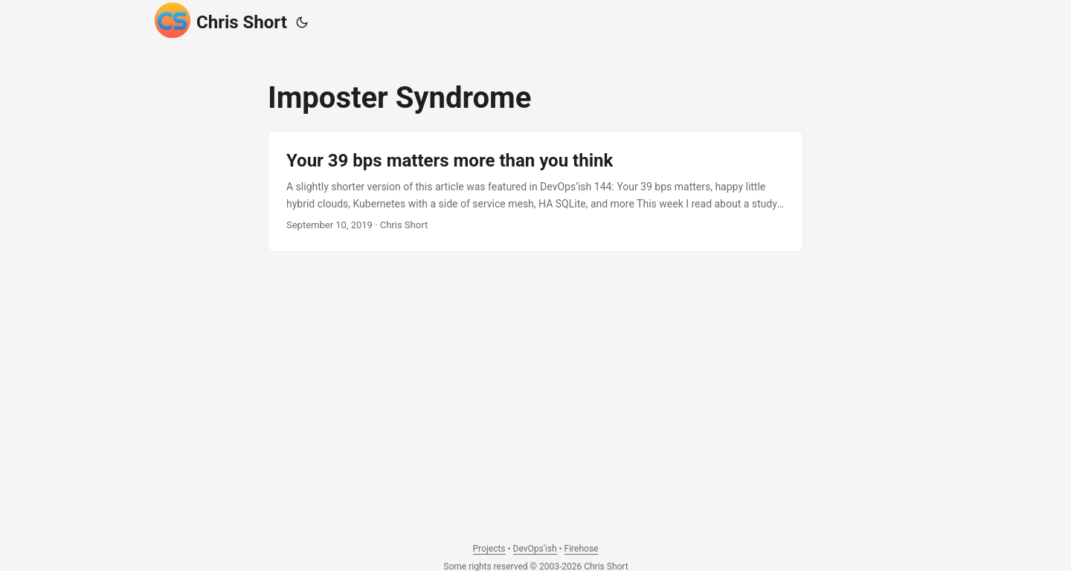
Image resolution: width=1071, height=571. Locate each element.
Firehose (582, 548)
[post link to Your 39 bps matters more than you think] (535, 191)
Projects (489, 548)
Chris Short (221, 20)
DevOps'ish (535, 548)
